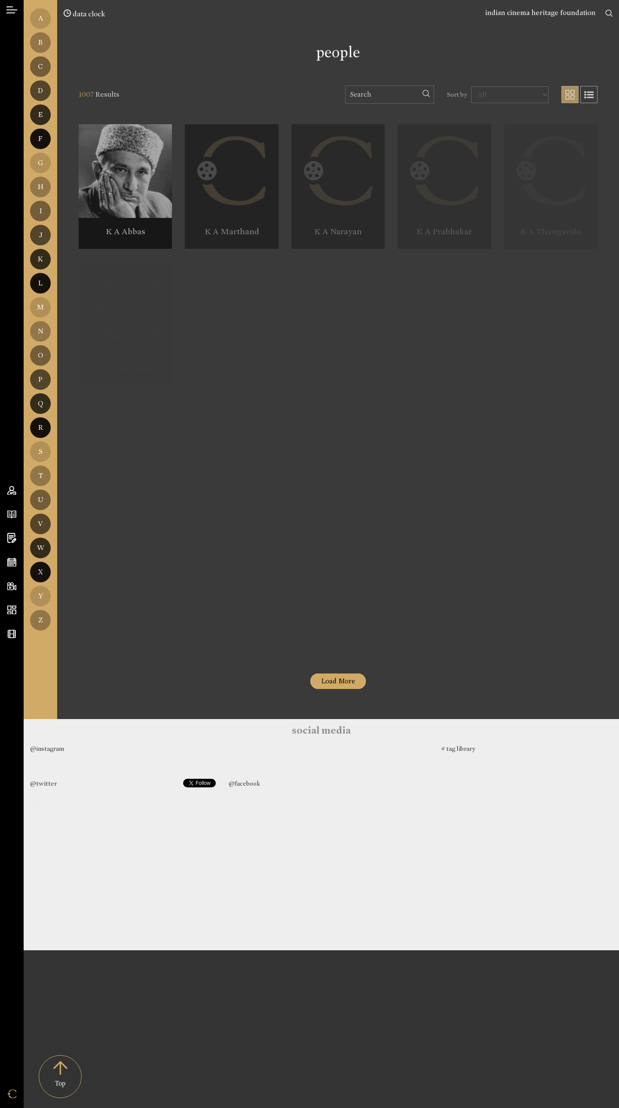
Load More (338, 681)
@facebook (244, 783)
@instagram (47, 749)
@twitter (43, 783)
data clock (84, 13)
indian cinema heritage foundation (540, 12)
